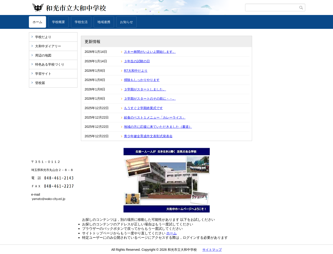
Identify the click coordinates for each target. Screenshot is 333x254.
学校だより (43, 37)
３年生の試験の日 (137, 61)
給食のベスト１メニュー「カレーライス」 (154, 117)
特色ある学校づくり (49, 64)
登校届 (40, 83)
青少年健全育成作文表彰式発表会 (148, 136)
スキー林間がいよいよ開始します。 (150, 52)
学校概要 (58, 22)
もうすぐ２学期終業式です (143, 108)
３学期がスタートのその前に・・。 (150, 98)
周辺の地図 (43, 55)
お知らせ (126, 22)
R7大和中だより (136, 70)
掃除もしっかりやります (142, 80)
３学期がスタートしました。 (145, 89)
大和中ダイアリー (48, 46)
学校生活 (81, 22)
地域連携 (103, 22)
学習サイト (43, 73)
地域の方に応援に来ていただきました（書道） (158, 126)
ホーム (37, 22)
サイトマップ (212, 249)
